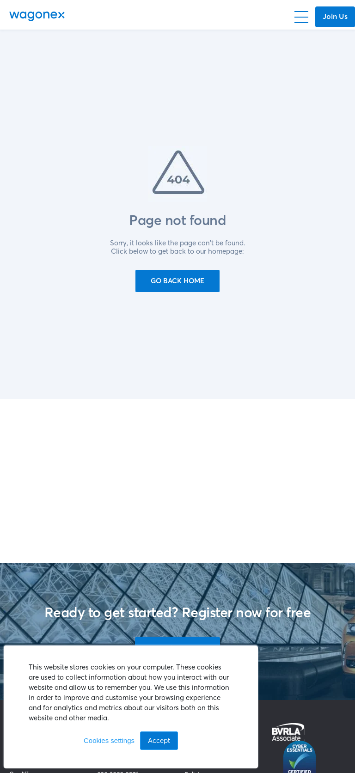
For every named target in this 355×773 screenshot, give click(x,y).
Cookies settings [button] (109, 740)
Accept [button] (159, 740)
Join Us (335, 16)
